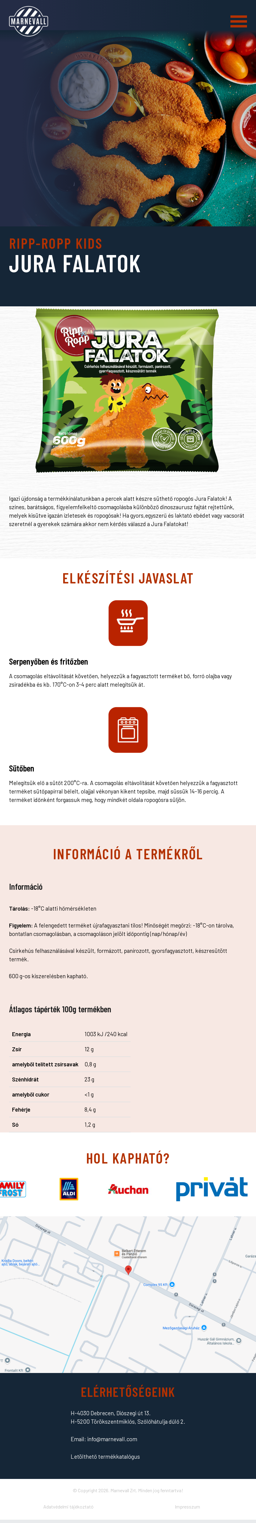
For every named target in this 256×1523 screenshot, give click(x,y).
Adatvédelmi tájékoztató (68, 1506)
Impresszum (187, 1506)
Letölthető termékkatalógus (105, 1456)
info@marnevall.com (112, 1438)
